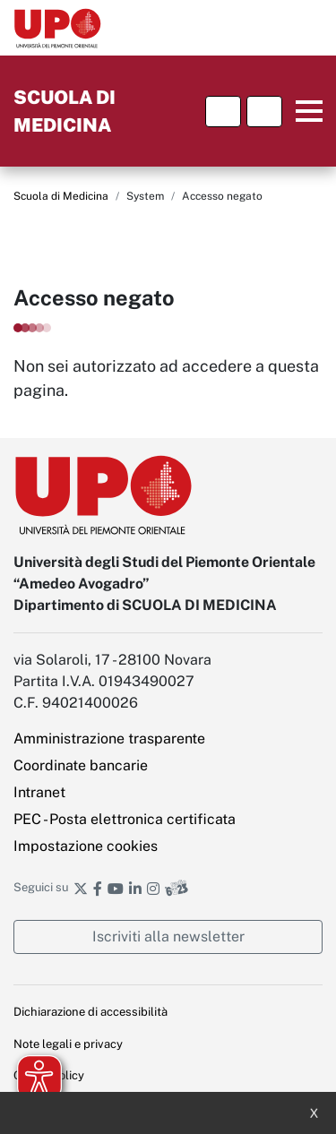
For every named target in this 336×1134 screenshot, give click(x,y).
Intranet (39, 792)
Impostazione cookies (85, 846)
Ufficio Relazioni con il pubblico (97, 1107)
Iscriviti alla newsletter (168, 936)
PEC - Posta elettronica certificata (124, 819)
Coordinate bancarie (80, 765)
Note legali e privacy (68, 1044)
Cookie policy (48, 1075)
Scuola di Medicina (60, 196)
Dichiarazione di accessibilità (90, 1011)
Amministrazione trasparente (109, 738)
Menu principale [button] (305, 111)
